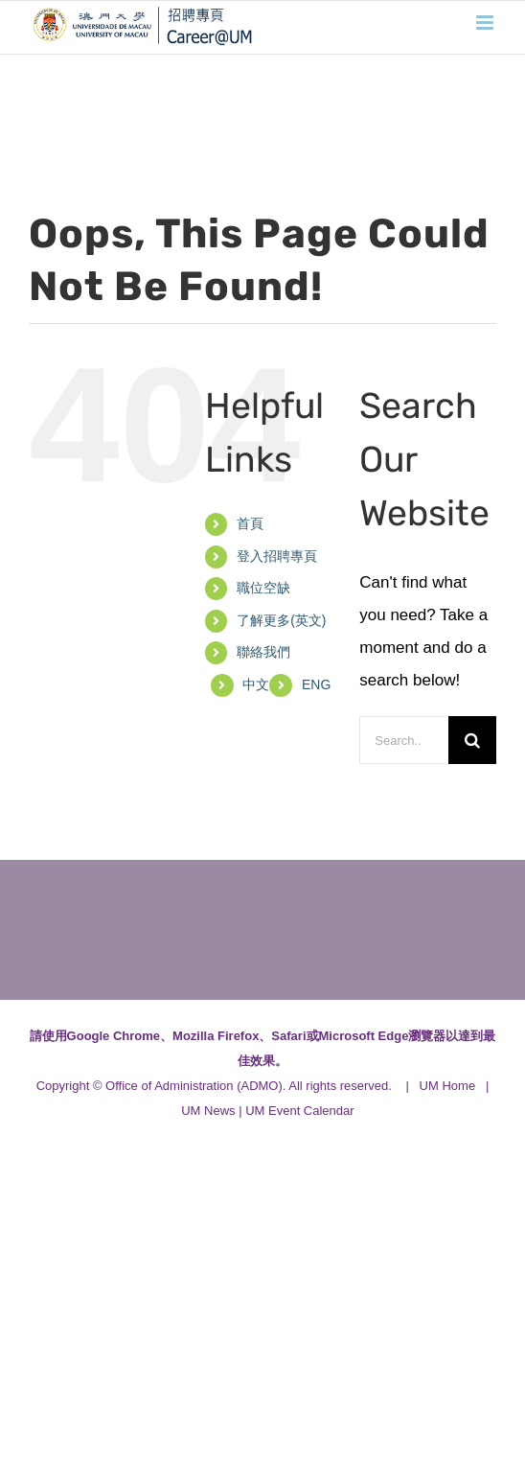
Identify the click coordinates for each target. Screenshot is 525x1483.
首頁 (250, 523)
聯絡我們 (263, 652)
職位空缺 (263, 587)
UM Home (448, 1085)
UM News (208, 1110)
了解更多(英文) (281, 620)
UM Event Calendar (299, 1110)
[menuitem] (316, 685)
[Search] (472, 740)
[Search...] (403, 740)
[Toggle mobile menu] (486, 22)
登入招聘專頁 (277, 556)
